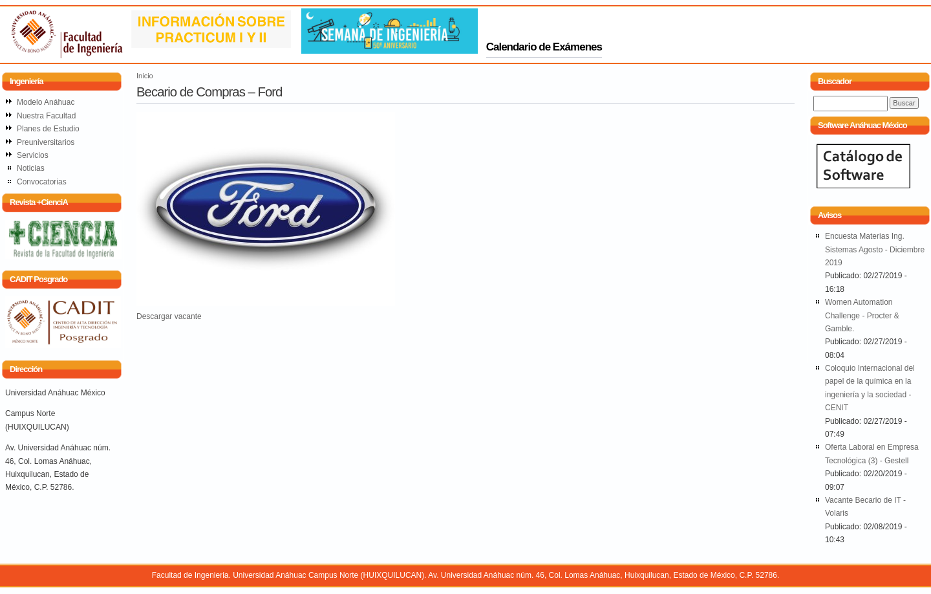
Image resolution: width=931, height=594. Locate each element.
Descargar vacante (169, 316)
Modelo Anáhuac (45, 102)
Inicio (144, 76)
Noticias (31, 168)
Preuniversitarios (45, 142)
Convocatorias (42, 181)
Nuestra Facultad (46, 115)
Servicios (32, 155)
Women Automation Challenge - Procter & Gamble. (862, 315)
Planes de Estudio (48, 128)
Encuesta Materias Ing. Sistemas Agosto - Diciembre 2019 (875, 249)
